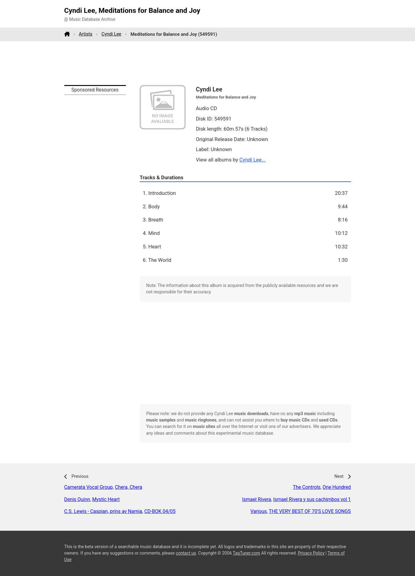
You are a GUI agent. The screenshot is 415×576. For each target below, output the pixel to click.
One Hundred (337, 487)
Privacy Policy (311, 553)
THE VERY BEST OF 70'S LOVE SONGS (310, 511)
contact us (186, 553)
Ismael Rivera (256, 499)
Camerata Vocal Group (88, 487)
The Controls (306, 487)
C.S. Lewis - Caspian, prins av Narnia (103, 511)
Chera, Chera (128, 487)
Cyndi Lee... (253, 160)
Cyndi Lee (111, 34)
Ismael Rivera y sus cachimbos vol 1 (312, 499)
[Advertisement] (208, 63)
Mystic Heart (106, 499)
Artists (85, 34)
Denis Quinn (77, 499)
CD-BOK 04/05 (159, 511)
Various (258, 511)
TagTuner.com (246, 553)
